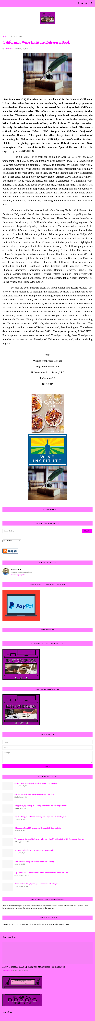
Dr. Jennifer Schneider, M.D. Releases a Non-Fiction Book (33, 850)
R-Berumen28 (16, 569)
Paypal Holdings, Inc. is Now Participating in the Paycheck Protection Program (40, 817)
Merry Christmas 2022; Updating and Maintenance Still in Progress (33, 966)
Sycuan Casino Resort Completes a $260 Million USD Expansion (35, 783)
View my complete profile (18, 575)
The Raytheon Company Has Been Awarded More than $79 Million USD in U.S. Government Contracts (49, 839)
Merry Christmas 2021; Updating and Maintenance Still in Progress (36, 884)
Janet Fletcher (15, 36)
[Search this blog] (42, 531)
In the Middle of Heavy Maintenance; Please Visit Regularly (34, 861)
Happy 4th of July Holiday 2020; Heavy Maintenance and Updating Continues (40, 805)
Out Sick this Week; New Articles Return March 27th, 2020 (34, 794)
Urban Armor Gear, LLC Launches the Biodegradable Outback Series (37, 828)
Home (4, 36)
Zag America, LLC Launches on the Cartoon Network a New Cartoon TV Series (41, 872)
